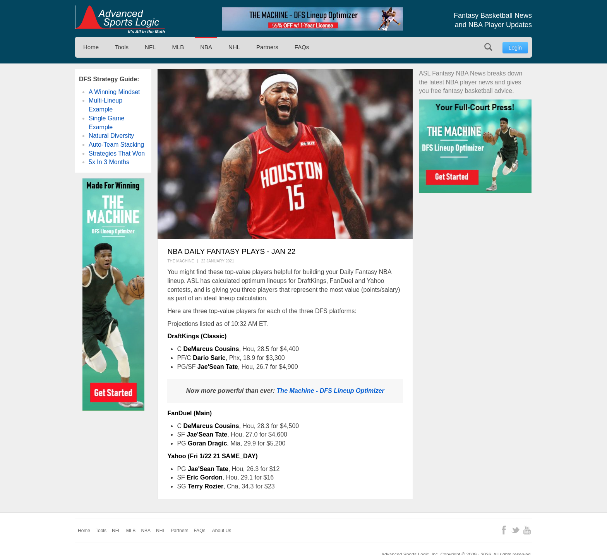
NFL (150, 47)
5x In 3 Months (109, 162)
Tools (122, 47)
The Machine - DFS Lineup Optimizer (330, 390)
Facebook (504, 530)
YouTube (527, 530)
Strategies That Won (117, 153)
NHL (234, 47)
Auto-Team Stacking (116, 144)
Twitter (515, 530)
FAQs (302, 47)
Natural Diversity (111, 135)
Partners (267, 47)
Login (515, 48)
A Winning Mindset (114, 92)
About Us (221, 530)
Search (488, 47)
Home (91, 47)
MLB (178, 47)
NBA (206, 47)
